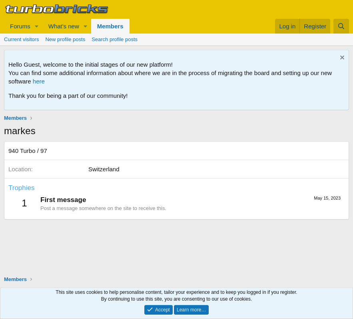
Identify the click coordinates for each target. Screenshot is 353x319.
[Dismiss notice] (341, 58)
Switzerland (104, 169)
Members (110, 26)
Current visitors (21, 39)
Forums (20, 26)
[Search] (341, 26)
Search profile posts (115, 39)
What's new (63, 26)
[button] (36, 26)
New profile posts (65, 39)
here (39, 81)
